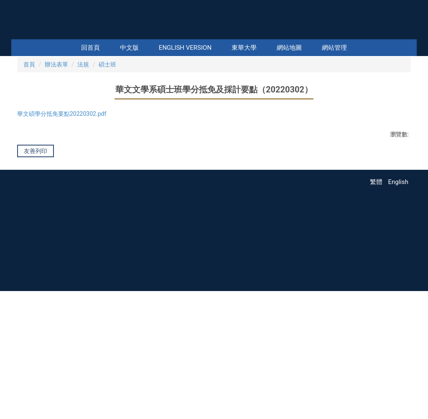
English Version (185, 47)
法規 (83, 165)
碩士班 (107, 165)
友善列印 (35, 254)
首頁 (29, 165)
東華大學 (244, 47)
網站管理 (334, 47)
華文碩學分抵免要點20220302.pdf (67, 215)
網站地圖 (289, 47)
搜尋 (410, 33)
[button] (25, 106)
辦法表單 (56, 165)
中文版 (129, 47)
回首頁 (90, 47)
